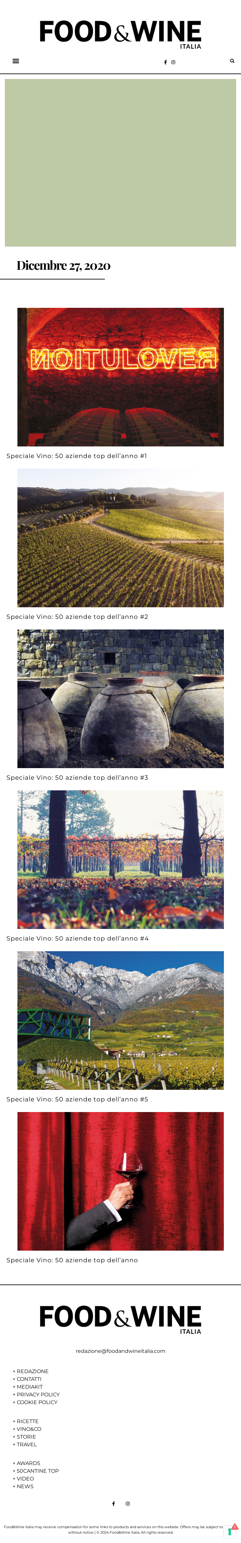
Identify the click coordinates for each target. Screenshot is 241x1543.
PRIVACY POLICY (38, 1395)
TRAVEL (27, 1444)
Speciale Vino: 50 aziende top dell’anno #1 (76, 456)
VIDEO (25, 1479)
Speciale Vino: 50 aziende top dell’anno (72, 1260)
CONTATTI (29, 1379)
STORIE (26, 1437)
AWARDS (28, 1463)
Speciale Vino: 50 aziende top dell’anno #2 (77, 616)
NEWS (25, 1486)
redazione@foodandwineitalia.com (121, 1351)
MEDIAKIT (30, 1387)
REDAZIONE (33, 1371)
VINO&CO (29, 1429)
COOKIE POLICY (37, 1402)
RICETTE (28, 1421)
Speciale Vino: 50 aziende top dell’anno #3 (77, 777)
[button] (16, 61)
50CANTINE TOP (38, 1471)
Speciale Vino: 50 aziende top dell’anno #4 (77, 938)
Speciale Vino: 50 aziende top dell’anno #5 (77, 1099)
